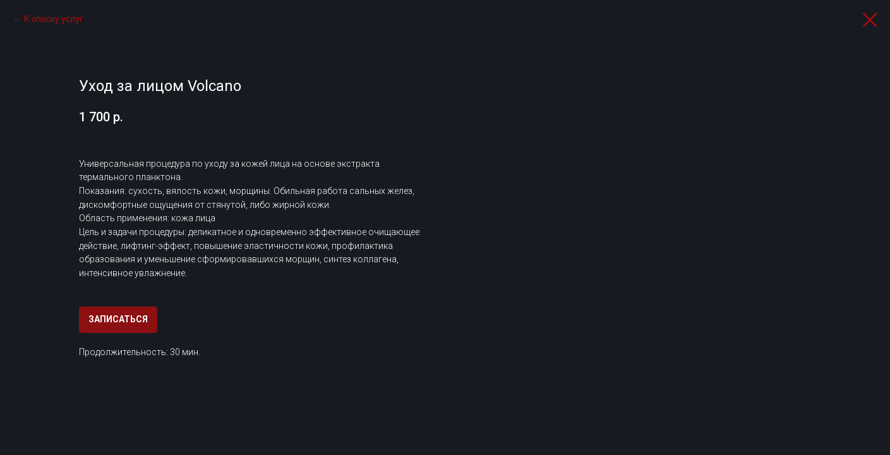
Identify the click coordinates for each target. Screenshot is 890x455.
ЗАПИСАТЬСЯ (118, 319)
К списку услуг (53, 19)
